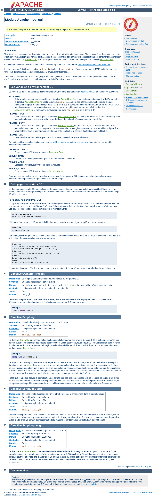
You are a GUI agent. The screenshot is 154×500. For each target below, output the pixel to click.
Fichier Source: (12, 44)
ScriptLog (129, 54)
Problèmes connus (134, 73)
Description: (11, 35)
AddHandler (31, 59)
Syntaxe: (13, 282)
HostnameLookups (67, 117)
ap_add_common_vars (60, 142)
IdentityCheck (66, 126)
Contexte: (14, 288)
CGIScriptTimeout (132, 52)
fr (110, 24)
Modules (112, 5)
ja (114, 24)
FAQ (129, 5)
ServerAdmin (56, 171)
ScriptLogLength (132, 59)
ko (119, 24)
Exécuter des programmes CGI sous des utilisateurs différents (137, 100)
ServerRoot (29, 348)
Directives (121, 5)
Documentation (33, 14)
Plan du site (147, 5)
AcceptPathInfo (134, 84)
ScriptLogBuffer (131, 57)
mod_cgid (44, 69)
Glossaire (137, 5)
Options (130, 87)
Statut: (8, 38)
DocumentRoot (56, 152)
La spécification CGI (134, 106)
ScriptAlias (106, 59)
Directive (16, 273)
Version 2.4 (46, 14)
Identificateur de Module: (17, 41)
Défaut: (12, 285)
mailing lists (91, 484)
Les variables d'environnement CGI (135, 39)
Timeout (71, 285)
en (106, 24)
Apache (7, 14)
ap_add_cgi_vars (81, 142)
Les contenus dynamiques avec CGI (94, 64)
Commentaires (132, 109)
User (29, 365)
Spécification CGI (87, 92)
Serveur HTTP (19, 14)
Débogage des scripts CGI (137, 44)
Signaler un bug (132, 76)
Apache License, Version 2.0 (28, 495)
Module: (13, 294)
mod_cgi (66, 69)
